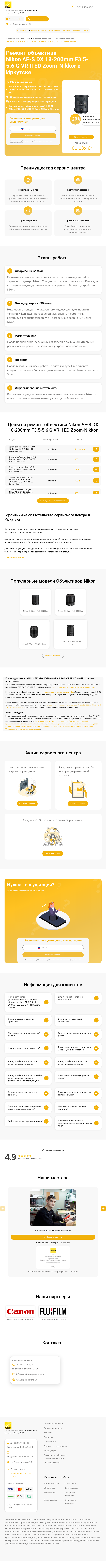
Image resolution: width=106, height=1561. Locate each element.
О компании (21, 30)
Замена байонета (42, 721)
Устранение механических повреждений (22, 729)
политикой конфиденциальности (71, 960)
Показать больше (53, 655)
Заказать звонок (37, 19)
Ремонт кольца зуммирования (60, 724)
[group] (20, 1313)
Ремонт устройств (38, 30)
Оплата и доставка (53, 1428)
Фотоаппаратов (51, 1483)
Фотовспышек (71, 1488)
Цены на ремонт (81, 137)
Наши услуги (50, 1450)
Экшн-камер (50, 1492)
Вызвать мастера (52, 1237)
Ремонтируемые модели (55, 1446)
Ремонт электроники (84, 726)
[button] (103, 1208)
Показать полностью (15, 557)
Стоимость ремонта (53, 1423)
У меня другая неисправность (53, 501)
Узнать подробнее (27, 803)
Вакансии (66, 30)
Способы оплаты (52, 1462)
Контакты (76, 30)
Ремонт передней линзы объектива (20, 726)
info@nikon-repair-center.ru (20, 1454)
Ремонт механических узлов (86, 724)
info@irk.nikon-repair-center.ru (28, 1374)
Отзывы (86, 30)
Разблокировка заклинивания (33, 724)
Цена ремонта (54, 30)
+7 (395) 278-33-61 (85, 7)
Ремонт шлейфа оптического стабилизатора (56, 726)
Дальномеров (50, 1500)
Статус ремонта (14, 19)
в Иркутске (31, 10)
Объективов (70, 1483)
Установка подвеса (59, 721)
